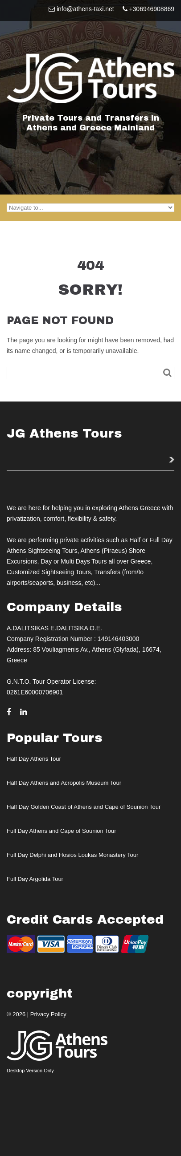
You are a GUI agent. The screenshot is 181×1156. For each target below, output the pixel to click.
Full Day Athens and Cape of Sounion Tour (61, 830)
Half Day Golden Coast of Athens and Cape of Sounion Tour (83, 806)
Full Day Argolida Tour (35, 879)
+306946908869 (151, 8)
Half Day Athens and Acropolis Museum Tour (64, 782)
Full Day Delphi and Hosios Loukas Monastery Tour (72, 855)
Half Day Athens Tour (34, 758)
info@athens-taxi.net (85, 8)
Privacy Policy (48, 1014)
